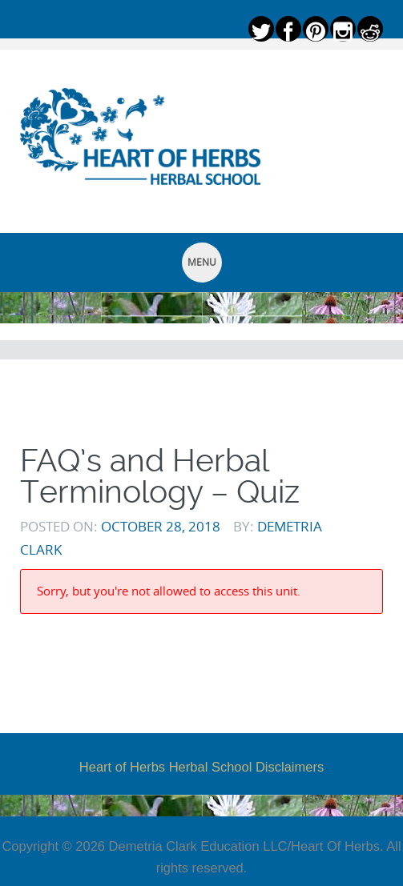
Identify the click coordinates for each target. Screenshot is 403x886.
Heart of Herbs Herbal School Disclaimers (201, 767)
